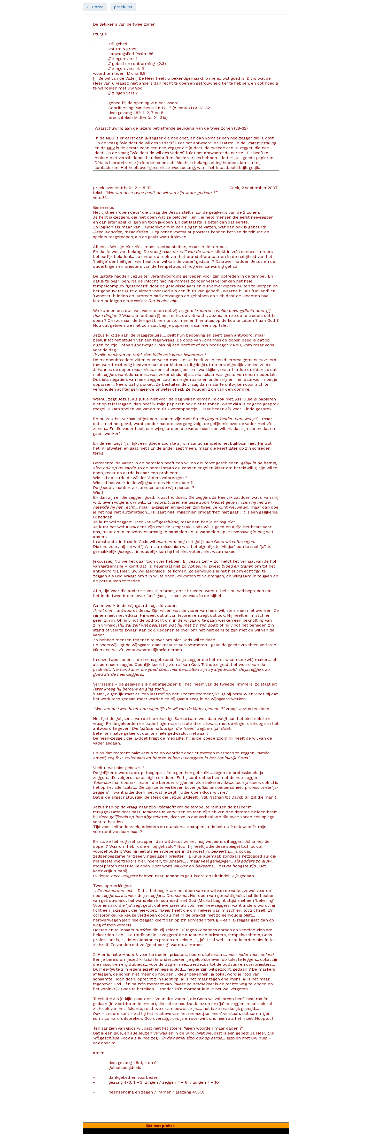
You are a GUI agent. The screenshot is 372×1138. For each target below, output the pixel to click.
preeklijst (123, 6)
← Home (95, 6)
